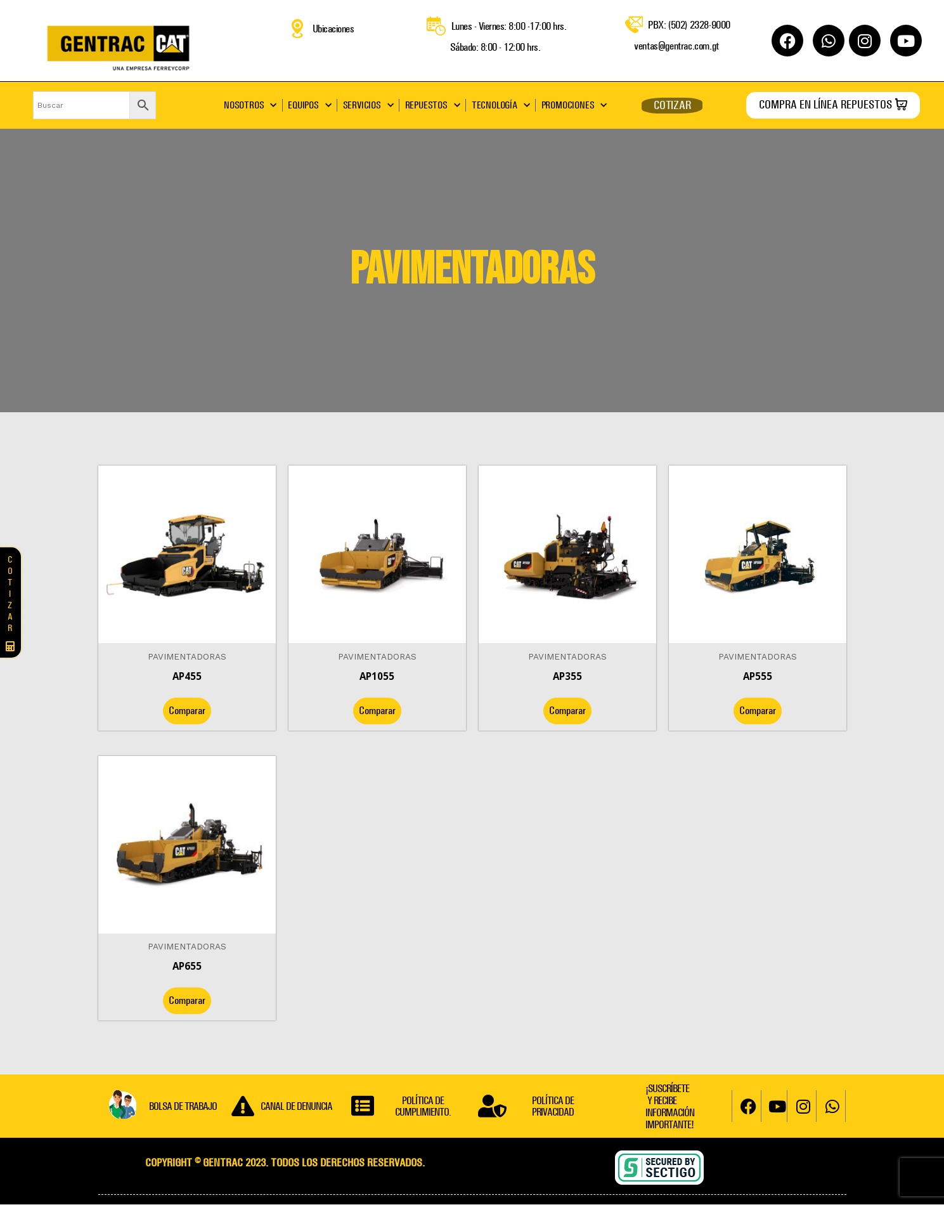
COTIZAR (672, 105)
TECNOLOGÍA (501, 105)
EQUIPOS (309, 105)
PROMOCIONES (574, 105)
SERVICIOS (368, 105)
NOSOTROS (250, 105)
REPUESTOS (432, 105)
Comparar (187, 710)
